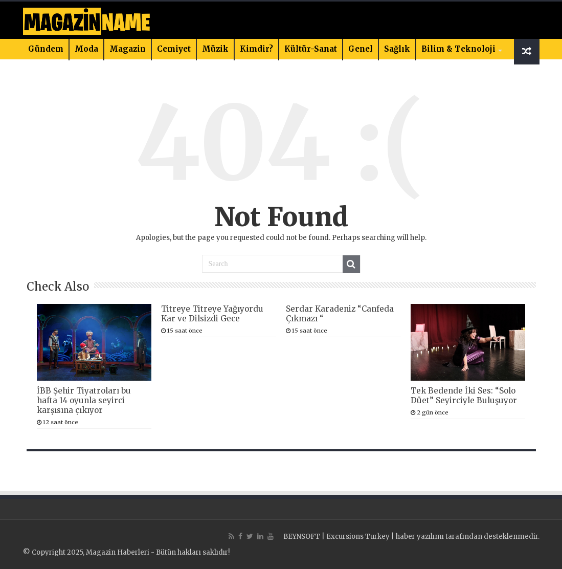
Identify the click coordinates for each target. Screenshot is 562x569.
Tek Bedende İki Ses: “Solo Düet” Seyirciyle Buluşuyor (464, 395)
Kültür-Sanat (310, 49)
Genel (360, 49)
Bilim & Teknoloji (458, 49)
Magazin (127, 49)
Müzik (215, 49)
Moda (86, 49)
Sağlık (397, 49)
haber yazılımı (420, 536)
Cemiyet (174, 49)
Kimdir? (256, 49)
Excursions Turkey (358, 536)
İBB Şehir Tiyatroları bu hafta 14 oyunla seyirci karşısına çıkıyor (84, 400)
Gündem (45, 49)
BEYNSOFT (301, 536)
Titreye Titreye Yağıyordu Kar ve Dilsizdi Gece (212, 313)
